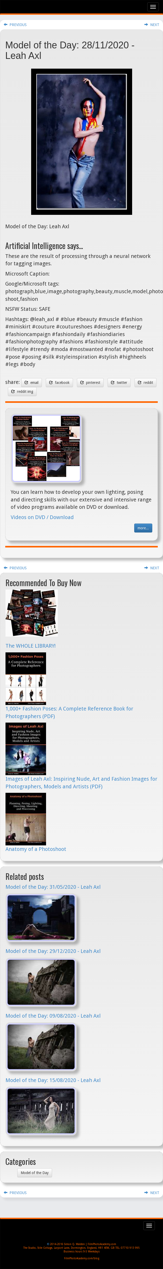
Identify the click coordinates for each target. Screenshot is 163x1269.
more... (143, 528)
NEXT (151, 25)
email (31, 382)
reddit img (22, 391)
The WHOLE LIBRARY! (30, 646)
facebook (59, 382)
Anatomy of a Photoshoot (35, 849)
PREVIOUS (15, 25)
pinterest (90, 382)
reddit (145, 382)
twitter (119, 382)
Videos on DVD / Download (42, 517)
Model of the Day (35, 1173)
